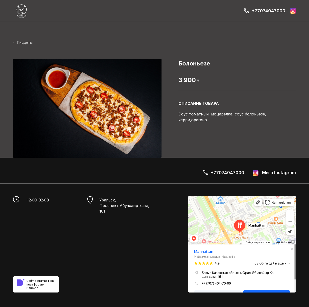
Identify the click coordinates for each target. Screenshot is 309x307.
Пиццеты (23, 42)
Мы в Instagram (274, 173)
